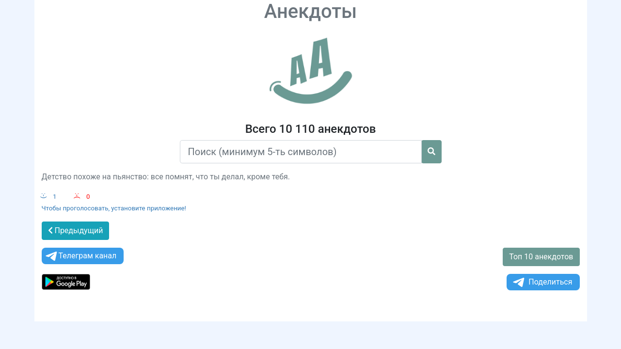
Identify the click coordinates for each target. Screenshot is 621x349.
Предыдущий (75, 230)
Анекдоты (310, 11)
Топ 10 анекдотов (541, 256)
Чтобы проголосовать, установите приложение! (114, 208)
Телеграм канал (80, 256)
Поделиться (541, 282)
